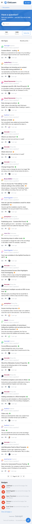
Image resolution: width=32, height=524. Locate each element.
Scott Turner (9, 506)
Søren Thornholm (11, 496)
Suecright (7, 45)
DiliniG (6, 320)
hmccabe (6, 132)
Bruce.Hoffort (8, 179)
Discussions (6, 7)
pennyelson (7, 216)
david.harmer (8, 459)
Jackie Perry (7, 62)
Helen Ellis (7, 233)
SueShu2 (6, 115)
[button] (2, 3)
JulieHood (9, 485)
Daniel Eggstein (8, 197)
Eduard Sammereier (10, 81)
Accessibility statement (22, 520)
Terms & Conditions (8, 520)
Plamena (8, 501)
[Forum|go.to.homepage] (10, 2)
